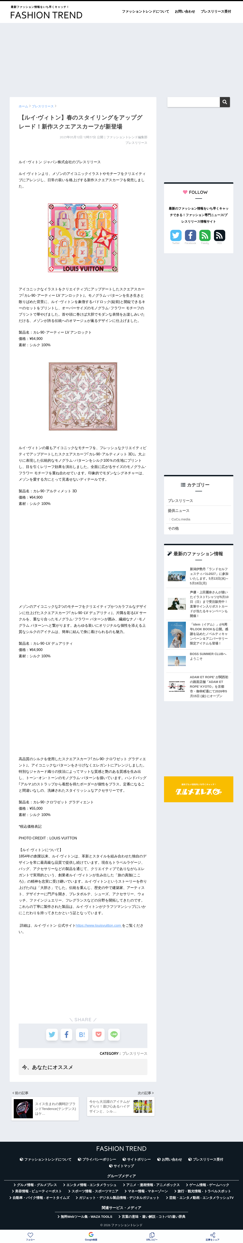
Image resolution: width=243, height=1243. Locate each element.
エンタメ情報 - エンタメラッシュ (91, 1186)
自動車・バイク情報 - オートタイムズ (41, 1199)
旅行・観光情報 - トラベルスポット (204, 1192)
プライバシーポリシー (99, 1161)
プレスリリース (134, 1053)
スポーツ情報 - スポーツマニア (95, 1192)
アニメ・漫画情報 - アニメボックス (153, 1186)
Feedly (205, 243)
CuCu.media (180, 520)
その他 (173, 529)
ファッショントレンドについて (145, 11)
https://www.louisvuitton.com (99, 925)
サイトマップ (124, 1167)
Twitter (176, 243)
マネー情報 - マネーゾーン (148, 1192)
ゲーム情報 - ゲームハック (209, 1186)
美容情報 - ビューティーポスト (38, 1192)
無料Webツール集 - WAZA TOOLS (86, 1218)
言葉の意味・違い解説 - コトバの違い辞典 (153, 1218)
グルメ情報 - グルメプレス (37, 1186)
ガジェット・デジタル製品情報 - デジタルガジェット (119, 1199)
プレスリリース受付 (216, 11)
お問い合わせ (185, 11)
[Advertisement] (121, 57)
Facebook (190, 243)
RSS (219, 243)
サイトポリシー (139, 1161)
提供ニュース (179, 511)
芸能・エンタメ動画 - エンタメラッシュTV (201, 1199)
